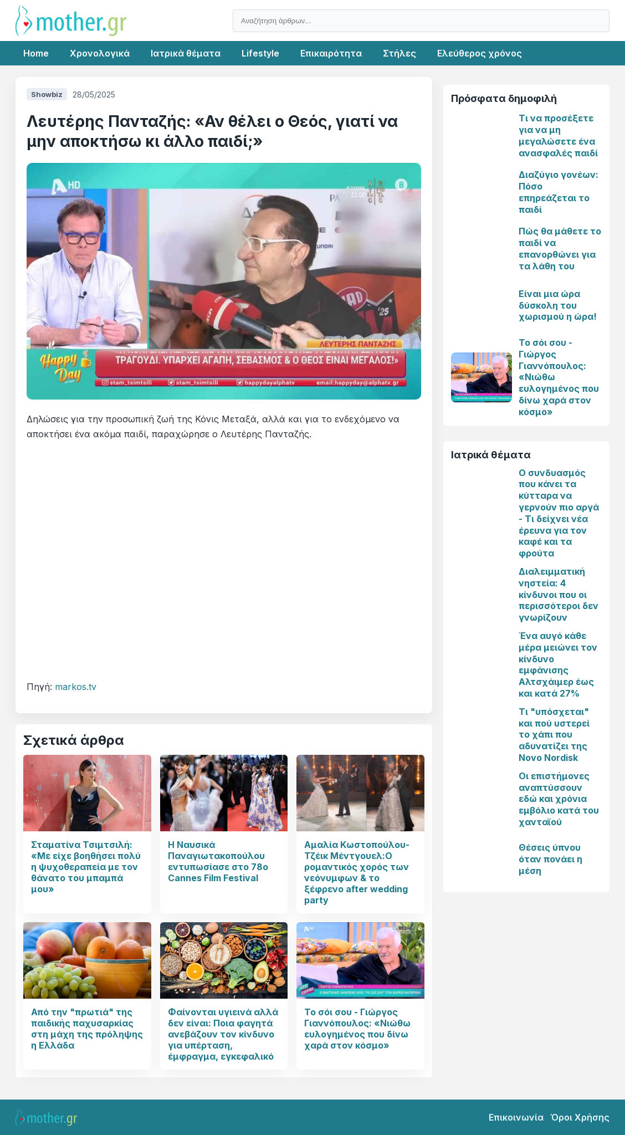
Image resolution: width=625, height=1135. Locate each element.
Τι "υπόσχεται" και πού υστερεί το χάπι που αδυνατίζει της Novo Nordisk (554, 734)
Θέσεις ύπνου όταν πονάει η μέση (550, 859)
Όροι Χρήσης (579, 1117)
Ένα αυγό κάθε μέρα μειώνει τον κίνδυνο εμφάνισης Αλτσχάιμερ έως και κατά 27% (558, 664)
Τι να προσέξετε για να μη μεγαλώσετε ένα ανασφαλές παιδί (558, 135)
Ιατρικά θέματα (186, 53)
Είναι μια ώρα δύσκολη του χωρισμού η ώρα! (558, 305)
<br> (224, 560)
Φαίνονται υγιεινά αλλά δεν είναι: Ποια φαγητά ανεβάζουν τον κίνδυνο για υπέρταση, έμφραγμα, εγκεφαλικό (223, 1034)
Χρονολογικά (100, 53)
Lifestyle (260, 53)
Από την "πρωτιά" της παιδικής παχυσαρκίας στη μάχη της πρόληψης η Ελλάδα (87, 1028)
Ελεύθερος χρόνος (479, 53)
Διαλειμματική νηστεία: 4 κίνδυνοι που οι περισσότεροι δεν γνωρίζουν (558, 594)
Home (36, 53)
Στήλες (399, 53)
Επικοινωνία (516, 1117)
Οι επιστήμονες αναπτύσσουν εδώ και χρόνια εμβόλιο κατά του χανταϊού (559, 798)
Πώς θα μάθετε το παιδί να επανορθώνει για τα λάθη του (560, 248)
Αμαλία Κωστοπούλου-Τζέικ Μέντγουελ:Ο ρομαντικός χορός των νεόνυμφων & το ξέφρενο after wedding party (356, 872)
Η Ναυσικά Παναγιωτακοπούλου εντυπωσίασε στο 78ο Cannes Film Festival (218, 861)
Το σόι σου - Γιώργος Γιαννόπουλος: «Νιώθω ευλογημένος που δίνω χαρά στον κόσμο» (357, 1028)
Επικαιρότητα (331, 53)
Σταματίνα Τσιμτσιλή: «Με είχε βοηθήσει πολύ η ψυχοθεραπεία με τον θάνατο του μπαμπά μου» (86, 866)
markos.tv (75, 686)
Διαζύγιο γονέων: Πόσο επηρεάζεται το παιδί (558, 191)
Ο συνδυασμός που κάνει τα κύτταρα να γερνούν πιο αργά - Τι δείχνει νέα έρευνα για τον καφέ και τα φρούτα (559, 513)
